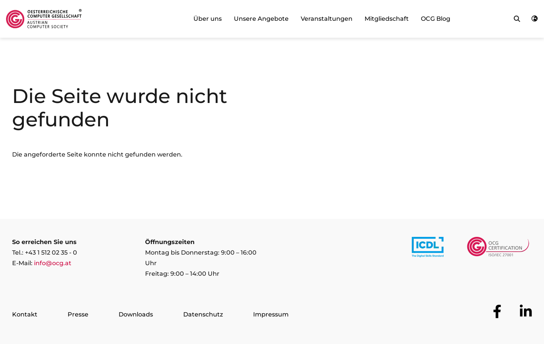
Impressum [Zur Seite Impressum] (271, 314)
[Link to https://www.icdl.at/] (427, 248)
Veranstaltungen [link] (326, 18)
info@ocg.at (52, 263)
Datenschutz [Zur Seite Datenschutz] (203, 314)
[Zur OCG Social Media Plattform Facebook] (497, 311)
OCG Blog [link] (435, 18)
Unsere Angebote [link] (261, 18)
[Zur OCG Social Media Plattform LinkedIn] (526, 311)
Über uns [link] (207, 18)
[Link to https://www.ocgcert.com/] (498, 248)
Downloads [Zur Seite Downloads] (136, 314)
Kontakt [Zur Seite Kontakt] (24, 314)
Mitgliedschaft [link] (387, 18)
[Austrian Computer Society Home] (44, 19)
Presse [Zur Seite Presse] (78, 314)
